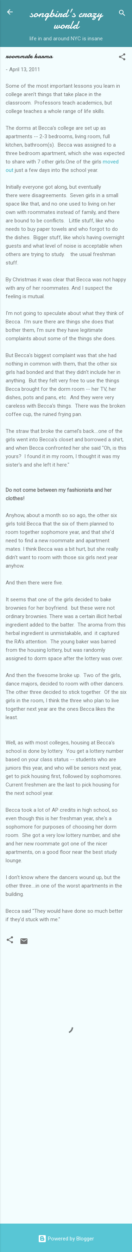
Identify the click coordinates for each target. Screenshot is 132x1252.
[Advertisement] (66, 1163)
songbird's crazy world (66, 19)
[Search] (122, 14)
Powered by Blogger (66, 1239)
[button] (122, 58)
